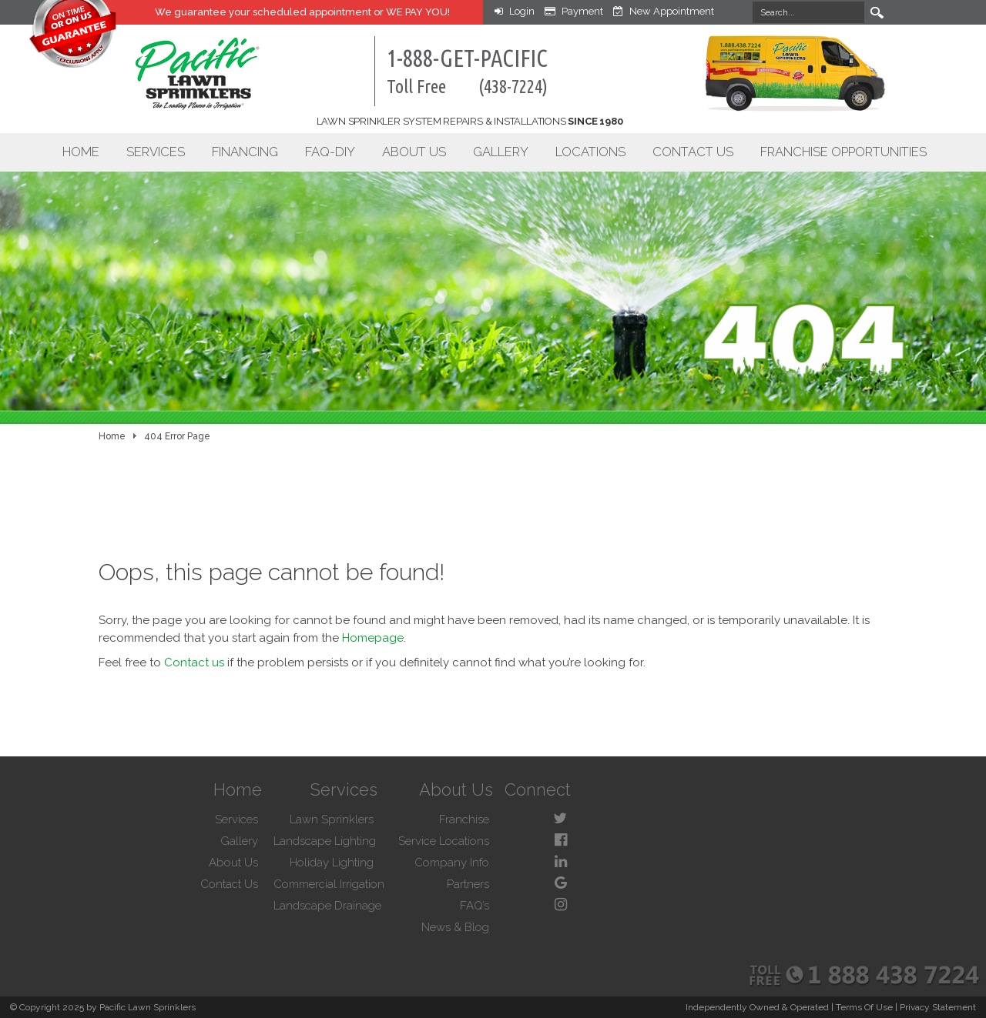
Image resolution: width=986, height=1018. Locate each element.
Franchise (464, 819)
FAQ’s (474, 906)
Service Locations (443, 841)
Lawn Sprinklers (332, 819)
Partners (468, 884)
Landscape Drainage (327, 906)
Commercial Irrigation (328, 884)
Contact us (194, 662)
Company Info (451, 862)
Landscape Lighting (324, 841)
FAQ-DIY (330, 151)
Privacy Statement (938, 1007)
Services (155, 151)
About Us (414, 151)
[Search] (808, 12)
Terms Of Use (864, 1007)
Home (80, 151)
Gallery (500, 151)
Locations (590, 151)
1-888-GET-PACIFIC (467, 71)
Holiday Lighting (332, 862)
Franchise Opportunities (843, 151)
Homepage (373, 638)
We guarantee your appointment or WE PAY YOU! (302, 12)
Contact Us (692, 151)
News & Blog (455, 927)
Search (876, 12)
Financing (245, 151)
